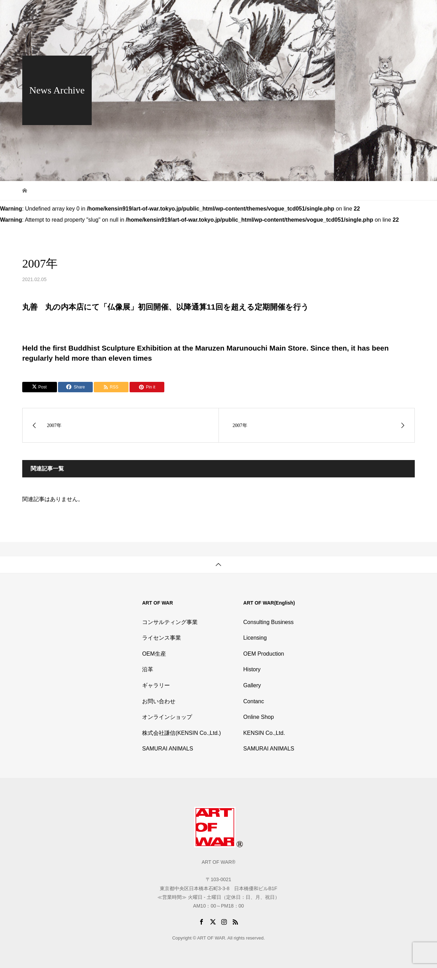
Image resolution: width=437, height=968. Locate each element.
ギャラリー (156, 685)
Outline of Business (250, 12)
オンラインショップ (167, 717)
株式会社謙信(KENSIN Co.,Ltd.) (181, 733)
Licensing (255, 638)
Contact (376, 12)
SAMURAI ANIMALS (167, 749)
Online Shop (344, 12)
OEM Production (263, 654)
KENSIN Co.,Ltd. (264, 733)
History (288, 12)
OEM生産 (154, 654)
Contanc (253, 701)
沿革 (147, 669)
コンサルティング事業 (170, 622)
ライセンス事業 (161, 638)
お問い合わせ (158, 701)
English (402, 12)
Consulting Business (268, 622)
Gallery (313, 12)
